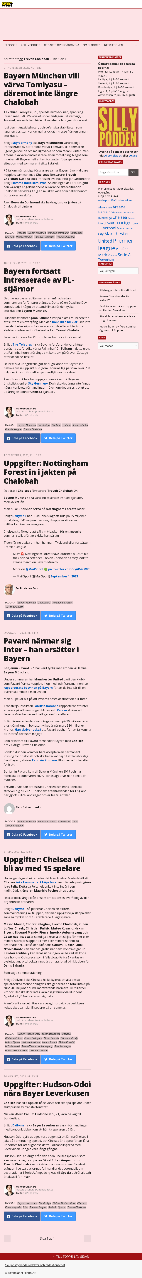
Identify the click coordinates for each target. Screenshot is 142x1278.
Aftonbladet (113, 155)
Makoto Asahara (26, 216)
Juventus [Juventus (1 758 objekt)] (111, 223)
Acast (133, 155)
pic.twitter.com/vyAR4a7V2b (69, 569)
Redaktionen (113, 45)
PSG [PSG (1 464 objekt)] (118, 249)
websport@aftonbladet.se (115, 200)
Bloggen (11, 45)
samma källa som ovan (29, 183)
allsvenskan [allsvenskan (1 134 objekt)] (105, 207)
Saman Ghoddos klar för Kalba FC (114, 298)
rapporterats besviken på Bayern (28, 688)
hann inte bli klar (64, 322)
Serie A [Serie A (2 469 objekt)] (124, 254)
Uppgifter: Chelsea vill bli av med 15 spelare (44, 863)
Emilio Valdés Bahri (27, 588)
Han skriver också (28, 730)
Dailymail (19, 909)
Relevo (62, 710)
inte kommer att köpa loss (36, 882)
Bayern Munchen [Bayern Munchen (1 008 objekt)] (125, 212)
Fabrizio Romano (46, 706)
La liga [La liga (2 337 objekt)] (125, 222)
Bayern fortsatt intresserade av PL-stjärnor (39, 280)
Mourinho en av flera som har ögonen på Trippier (118, 328)
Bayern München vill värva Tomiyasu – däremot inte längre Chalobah (41, 89)
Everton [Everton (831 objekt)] (131, 218)
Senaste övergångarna (61, 45)
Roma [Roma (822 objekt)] (114, 255)
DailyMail (19, 516)
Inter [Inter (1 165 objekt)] (101, 223)
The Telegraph (23, 344)
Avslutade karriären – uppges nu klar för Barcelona (118, 308)
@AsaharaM (31, 222)
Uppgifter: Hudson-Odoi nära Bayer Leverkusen (47, 1088)
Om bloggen (92, 45)
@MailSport (34, 569)
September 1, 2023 (64, 576)
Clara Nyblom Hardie (28, 807)
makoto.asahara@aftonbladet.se (34, 219)
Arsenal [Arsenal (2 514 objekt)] (120, 207)
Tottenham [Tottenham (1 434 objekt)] (106, 260)
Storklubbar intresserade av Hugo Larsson (117, 318)
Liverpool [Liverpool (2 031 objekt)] (108, 227)
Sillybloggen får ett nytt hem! (117, 290)
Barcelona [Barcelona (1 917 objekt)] (106, 212)
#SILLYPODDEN (30, 45)
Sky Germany (22, 143)
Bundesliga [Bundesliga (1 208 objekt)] (105, 217)
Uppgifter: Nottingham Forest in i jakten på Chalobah (46, 472)
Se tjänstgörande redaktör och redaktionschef (35, 1265)
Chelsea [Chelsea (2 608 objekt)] (119, 217)
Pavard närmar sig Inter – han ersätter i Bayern (41, 649)
